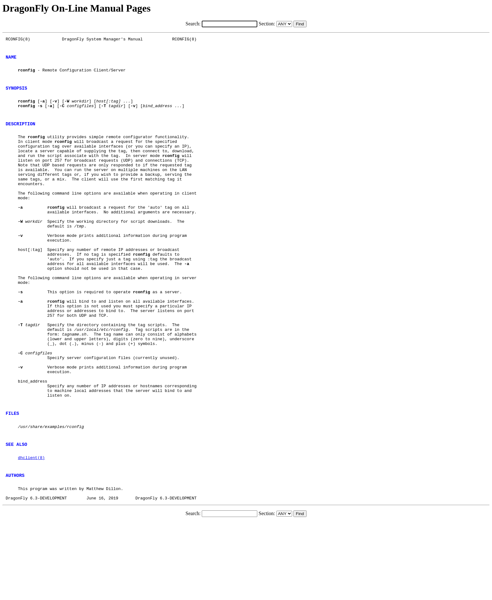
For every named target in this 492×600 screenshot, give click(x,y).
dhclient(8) (31, 530)
